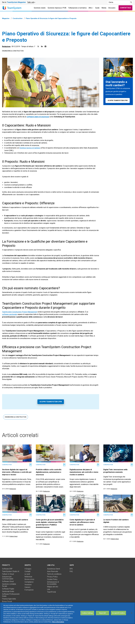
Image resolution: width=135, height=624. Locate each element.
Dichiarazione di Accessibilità (53, 583)
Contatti (27, 571)
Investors (28, 585)
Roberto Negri (14, 536)
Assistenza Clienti (53, 569)
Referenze (28, 577)
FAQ (71, 571)
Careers (27, 587)
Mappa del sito (52, 587)
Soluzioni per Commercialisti (7, 578)
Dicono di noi (29, 579)
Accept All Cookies (118, 613)
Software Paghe (8, 589)
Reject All (102, 613)
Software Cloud (8, 581)
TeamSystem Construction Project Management (19, 312)
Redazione (6, 46)
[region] (67, 613)
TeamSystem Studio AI (10, 571)
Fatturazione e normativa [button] (77, 8)
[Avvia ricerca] (131, 2)
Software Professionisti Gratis (10, 595)
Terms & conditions (54, 574)
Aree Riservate (52, 571)
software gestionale (9, 314)
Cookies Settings (87, 613)
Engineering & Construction (13, 51)
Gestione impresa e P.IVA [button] (57, 8)
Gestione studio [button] (40, 8)
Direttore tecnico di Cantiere (30, 148)
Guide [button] (97, 8)
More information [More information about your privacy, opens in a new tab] (58, 622)
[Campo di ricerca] (118, 2)
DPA (71, 569)
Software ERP (7, 569)
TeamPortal (51, 592)
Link (48, 589)
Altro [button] (91, 8)
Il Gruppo (28, 569)
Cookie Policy (52, 579)
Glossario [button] (111, 8)
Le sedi (27, 574)
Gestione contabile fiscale (9, 585)
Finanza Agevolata (9, 599)
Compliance (29, 582)
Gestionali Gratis (8, 591)
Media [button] (104, 8)
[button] (31, 2)
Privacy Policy (52, 577)
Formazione (29, 590)
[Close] (131, 613)
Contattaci (125, 8)
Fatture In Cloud (8, 574)
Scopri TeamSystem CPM (51, 402)
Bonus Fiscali (7, 601)
